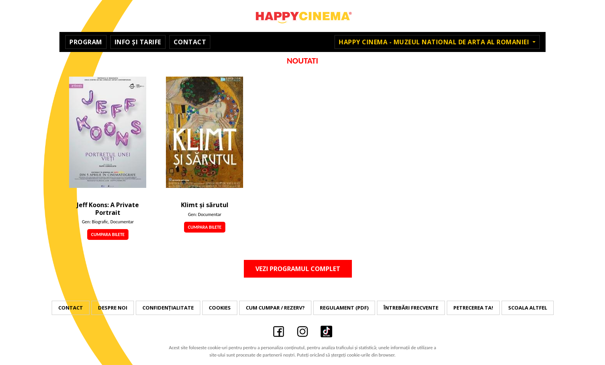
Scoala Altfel (527, 307)
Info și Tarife (138, 42)
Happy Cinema (302, 16)
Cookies (220, 307)
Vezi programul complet (297, 269)
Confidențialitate (168, 307)
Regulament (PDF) (344, 307)
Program (85, 42)
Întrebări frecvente (411, 307)
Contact (190, 42)
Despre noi (112, 307)
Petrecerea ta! (473, 307)
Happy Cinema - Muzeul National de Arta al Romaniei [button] (435, 42)
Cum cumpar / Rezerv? (275, 307)
